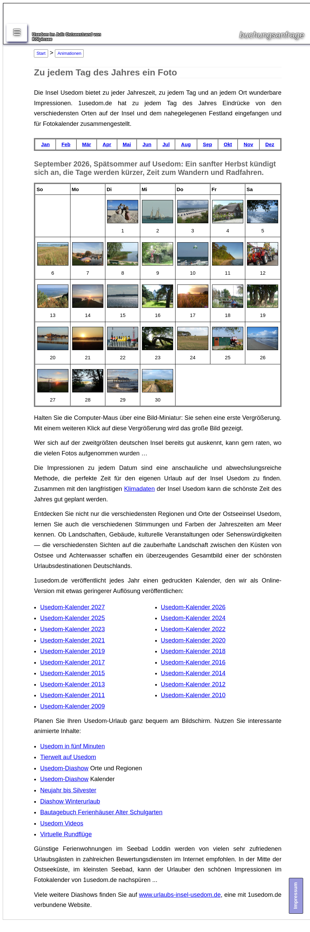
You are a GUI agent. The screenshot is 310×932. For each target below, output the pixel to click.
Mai (127, 144)
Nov (248, 144)
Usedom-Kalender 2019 (72, 651)
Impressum (295, 895)
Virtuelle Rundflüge (66, 834)
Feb (66, 144)
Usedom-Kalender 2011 (72, 695)
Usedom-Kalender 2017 (72, 662)
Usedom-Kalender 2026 (193, 607)
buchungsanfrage (272, 34)
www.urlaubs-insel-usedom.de (180, 894)
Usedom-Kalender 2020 (193, 640)
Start (41, 53)
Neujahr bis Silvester (68, 790)
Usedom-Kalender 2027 (72, 607)
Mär (86, 144)
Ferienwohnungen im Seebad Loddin (116, 848)
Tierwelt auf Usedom (68, 757)
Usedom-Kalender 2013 (72, 684)
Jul (165, 144)
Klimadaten (139, 488)
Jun (146, 144)
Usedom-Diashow (64, 768)
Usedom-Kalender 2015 (72, 673)
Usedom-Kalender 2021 (72, 640)
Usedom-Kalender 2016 (193, 662)
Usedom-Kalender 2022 (193, 629)
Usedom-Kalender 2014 (193, 673)
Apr (107, 144)
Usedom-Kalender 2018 (193, 651)
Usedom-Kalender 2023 (72, 629)
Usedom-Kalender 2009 (72, 706)
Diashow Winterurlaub (70, 801)
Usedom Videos (61, 823)
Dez (269, 144)
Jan (45, 144)
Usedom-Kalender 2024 (193, 618)
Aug (186, 144)
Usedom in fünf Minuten (72, 746)
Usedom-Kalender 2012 (193, 684)
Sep (207, 144)
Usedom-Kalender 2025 (72, 618)
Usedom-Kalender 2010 (193, 695)
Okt (228, 144)
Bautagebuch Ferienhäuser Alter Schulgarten (101, 812)
